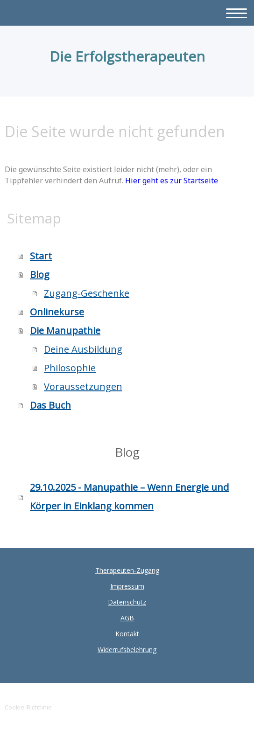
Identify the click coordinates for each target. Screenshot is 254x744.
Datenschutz (127, 602)
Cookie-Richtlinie (28, 707)
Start (41, 256)
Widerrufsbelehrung (127, 649)
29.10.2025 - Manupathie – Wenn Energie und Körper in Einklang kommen (129, 496)
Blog (39, 274)
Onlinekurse (57, 312)
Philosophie (70, 368)
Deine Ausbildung (83, 349)
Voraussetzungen (83, 386)
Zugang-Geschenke (86, 293)
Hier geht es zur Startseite (171, 180)
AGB (127, 617)
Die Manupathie (65, 330)
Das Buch (50, 405)
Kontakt (127, 633)
